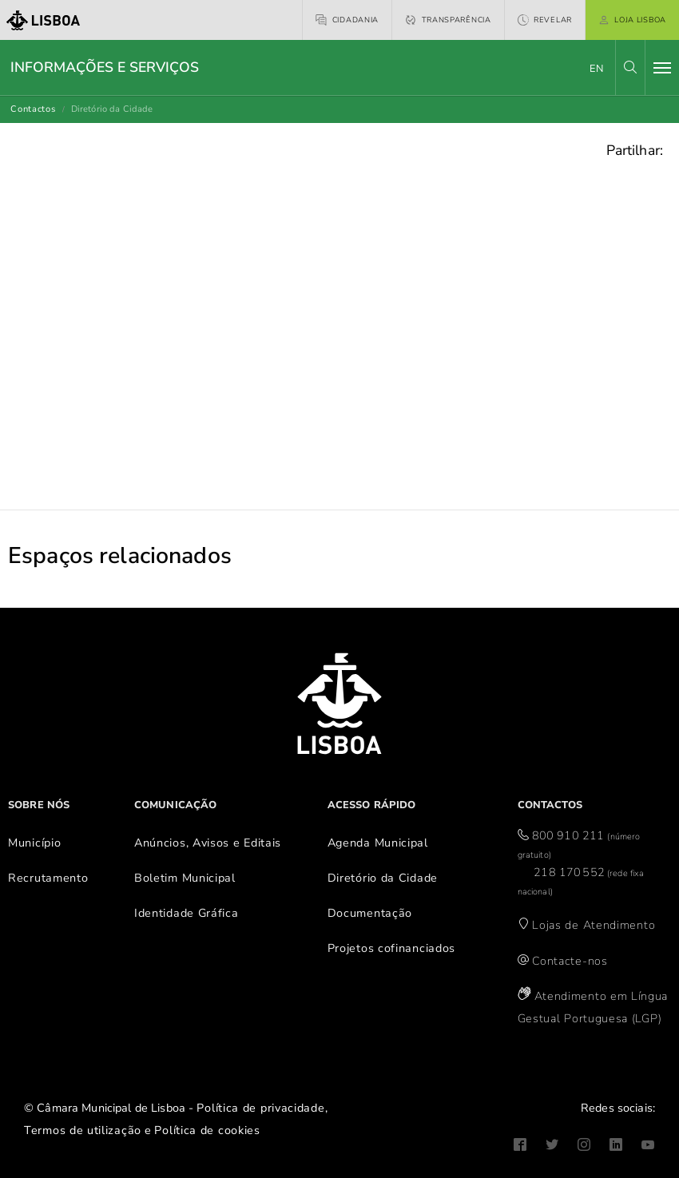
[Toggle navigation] (662, 67)
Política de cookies (207, 1130)
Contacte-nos (569, 961)
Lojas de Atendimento (593, 925)
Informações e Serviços (104, 67)
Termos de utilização (82, 1130)
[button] (630, 67)
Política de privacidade (260, 1108)
